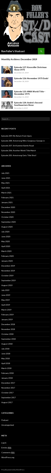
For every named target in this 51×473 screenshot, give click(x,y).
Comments (8, 452)
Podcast (4, 420)
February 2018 (7, 373)
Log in (3, 443)
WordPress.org (7, 457)
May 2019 (5, 300)
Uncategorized (7, 425)
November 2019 (8, 270)
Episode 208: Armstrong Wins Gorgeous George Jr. (23, 141)
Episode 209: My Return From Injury (16, 136)
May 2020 (5, 241)
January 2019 (7, 319)
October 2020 (7, 217)
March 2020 (6, 251)
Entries (6, 447)
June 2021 (5, 178)
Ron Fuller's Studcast (13, 51)
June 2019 (5, 295)
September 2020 (8, 222)
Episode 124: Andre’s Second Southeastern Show (28, 103)
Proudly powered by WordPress (12, 470)
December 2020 (8, 207)
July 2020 (5, 231)
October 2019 (7, 275)
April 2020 (5, 246)
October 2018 (7, 334)
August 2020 (7, 227)
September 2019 (8, 280)
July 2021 (5, 173)
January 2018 (7, 378)
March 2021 (6, 192)
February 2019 (7, 314)
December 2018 (8, 324)
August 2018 (7, 344)
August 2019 (7, 285)
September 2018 (8, 339)
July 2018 (5, 349)
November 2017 (8, 388)
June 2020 (5, 236)
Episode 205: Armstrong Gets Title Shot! (18, 155)
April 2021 (5, 188)
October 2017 (7, 392)
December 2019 (8, 266)
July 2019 (5, 290)
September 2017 (8, 397)
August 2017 (7, 402)
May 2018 (5, 358)
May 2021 (5, 183)
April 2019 (5, 305)
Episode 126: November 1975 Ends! (31, 78)
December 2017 (8, 383)
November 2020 (8, 212)
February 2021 (7, 197)
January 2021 (7, 202)
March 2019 (6, 310)
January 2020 (7, 261)
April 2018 (5, 363)
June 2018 (5, 353)
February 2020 (7, 256)
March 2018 (6, 368)
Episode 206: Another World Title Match (18, 150)
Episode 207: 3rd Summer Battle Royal (17, 145)
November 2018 (8, 329)
